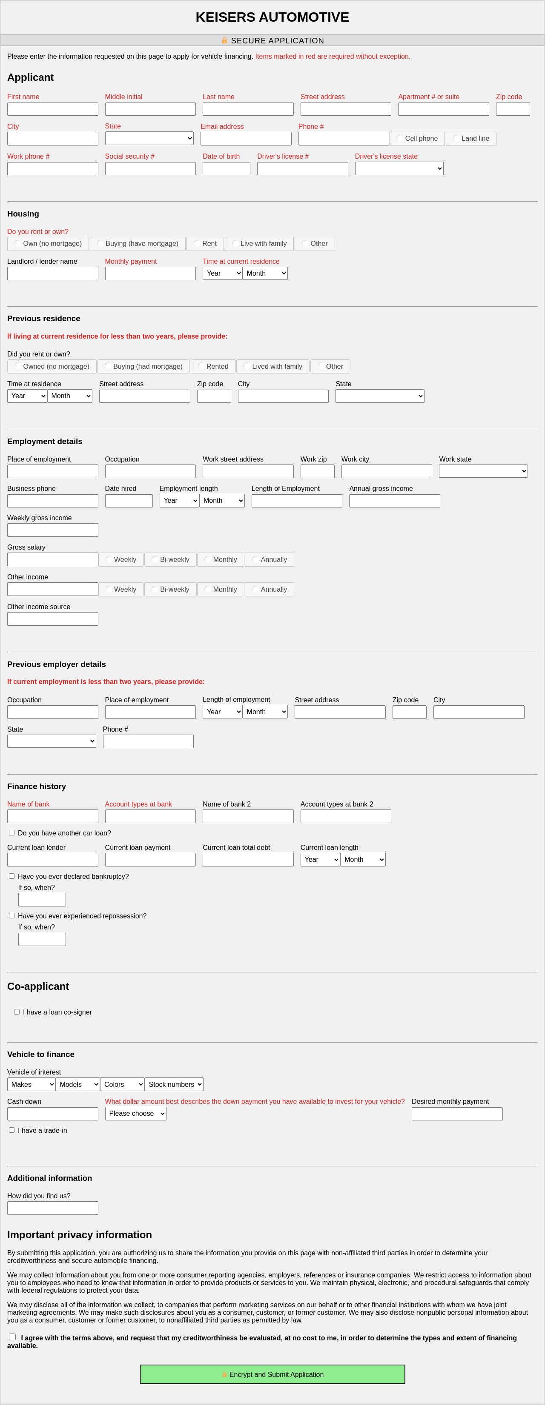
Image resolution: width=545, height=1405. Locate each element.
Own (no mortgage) (48, 243)
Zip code (509, 96)
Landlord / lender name (42, 261)
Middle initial (124, 96)
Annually (269, 559)
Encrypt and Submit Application (272, 1376)
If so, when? (36, 887)
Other (314, 243)
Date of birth (221, 156)
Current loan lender (36, 847)
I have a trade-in (38, 1130)
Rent (205, 243)
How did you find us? (39, 1196)
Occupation (122, 459)
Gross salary (26, 547)
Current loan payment (138, 847)
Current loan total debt (236, 847)
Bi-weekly (170, 559)
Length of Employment (286, 488)
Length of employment (236, 699)
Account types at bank (138, 804)
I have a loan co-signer (53, 1012)
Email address (222, 126)
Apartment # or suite (428, 96)
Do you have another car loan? (60, 833)
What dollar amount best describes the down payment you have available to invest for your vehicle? (255, 1101)
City (13, 126)
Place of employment (39, 459)
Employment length (189, 488)
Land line (471, 138)
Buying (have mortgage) (137, 243)
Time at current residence (241, 261)
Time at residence (34, 384)
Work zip (314, 459)
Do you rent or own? (38, 231)
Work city (355, 459)
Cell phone (417, 138)
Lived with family (273, 366)
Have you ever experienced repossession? (77, 916)
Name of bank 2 (227, 804)
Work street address (233, 459)
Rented (213, 366)
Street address (323, 96)
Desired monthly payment (450, 1101)
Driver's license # (283, 156)
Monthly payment (131, 261)
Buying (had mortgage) (144, 366)
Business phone (31, 488)
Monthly (220, 559)
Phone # (311, 126)
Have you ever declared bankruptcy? (69, 876)
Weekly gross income (39, 518)
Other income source (39, 606)
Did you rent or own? (38, 354)
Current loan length (330, 847)
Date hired (121, 488)
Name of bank (28, 804)
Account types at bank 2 (337, 804)
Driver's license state (386, 156)
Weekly (121, 559)
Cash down (24, 1101)
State (113, 126)
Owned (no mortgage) (51, 366)
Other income (27, 577)
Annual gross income (381, 488)
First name (23, 96)
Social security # (130, 156)
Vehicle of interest (34, 1072)
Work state (455, 459)
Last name (219, 96)
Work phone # (28, 156)
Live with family (259, 243)
